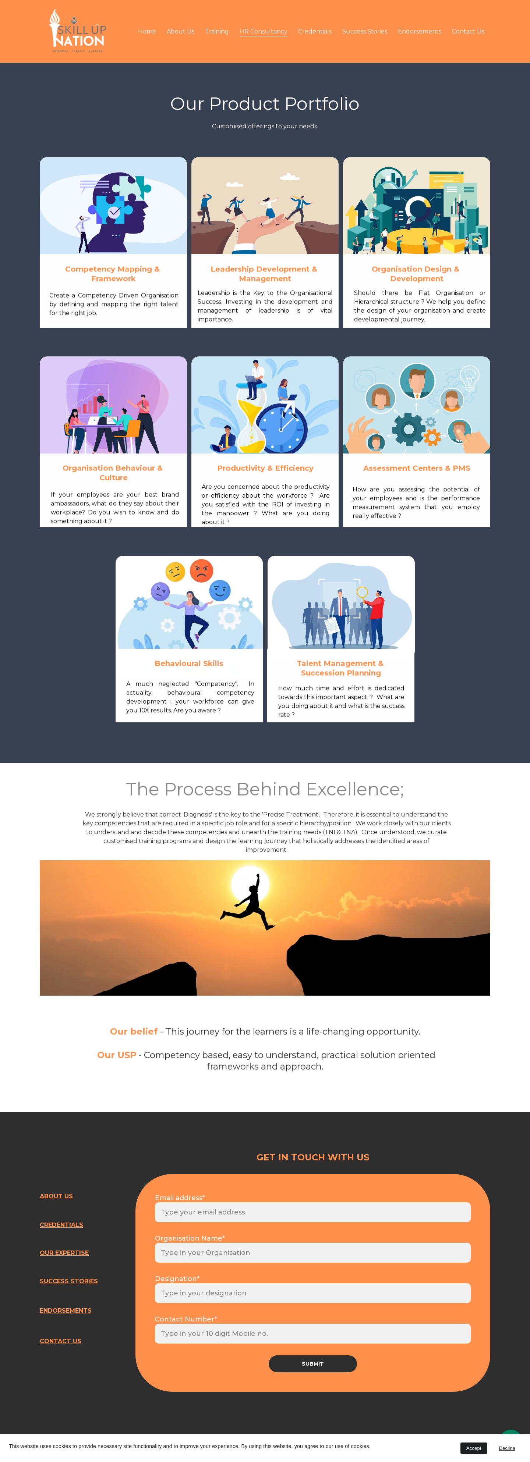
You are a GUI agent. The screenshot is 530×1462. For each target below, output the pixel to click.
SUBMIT (313, 1363)
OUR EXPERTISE (64, 1252)
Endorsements (419, 31)
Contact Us (468, 31)
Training (217, 31)
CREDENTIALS (61, 1224)
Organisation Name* (190, 1238)
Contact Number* (186, 1319)
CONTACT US (60, 1341)
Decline (507, 1448)
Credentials (315, 31)
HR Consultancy (263, 31)
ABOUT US (56, 1196)
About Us (180, 31)
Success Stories (364, 31)
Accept (473, 1448)
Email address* (180, 1198)
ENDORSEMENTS (66, 1310)
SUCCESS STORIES (69, 1281)
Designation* (177, 1279)
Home (147, 31)
